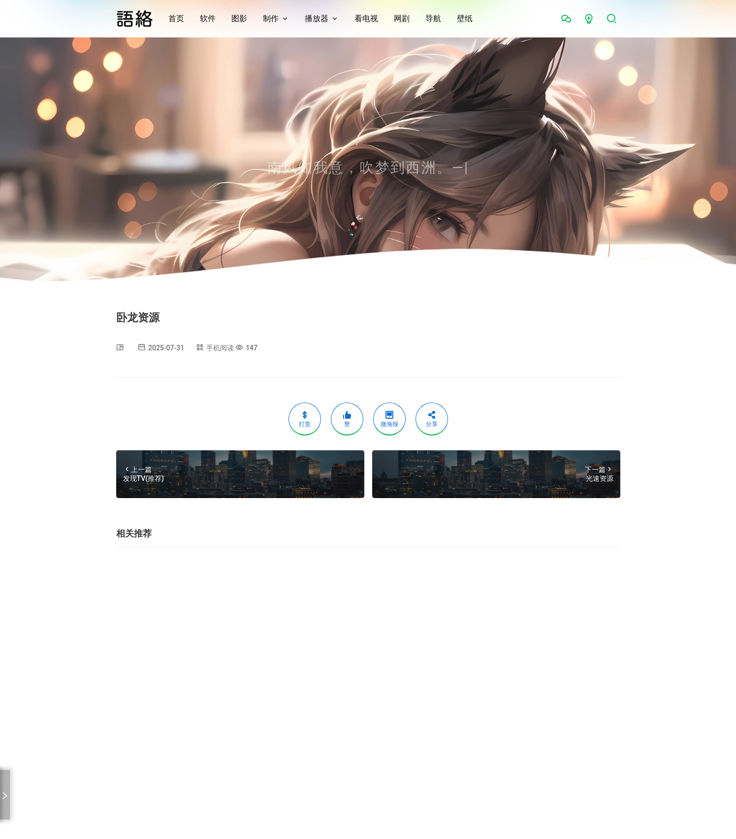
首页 (176, 18)
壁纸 (465, 18)
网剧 (402, 18)
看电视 (366, 18)
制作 (271, 18)
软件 (208, 18)
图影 (239, 18)
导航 (433, 18)
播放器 (316, 18)
